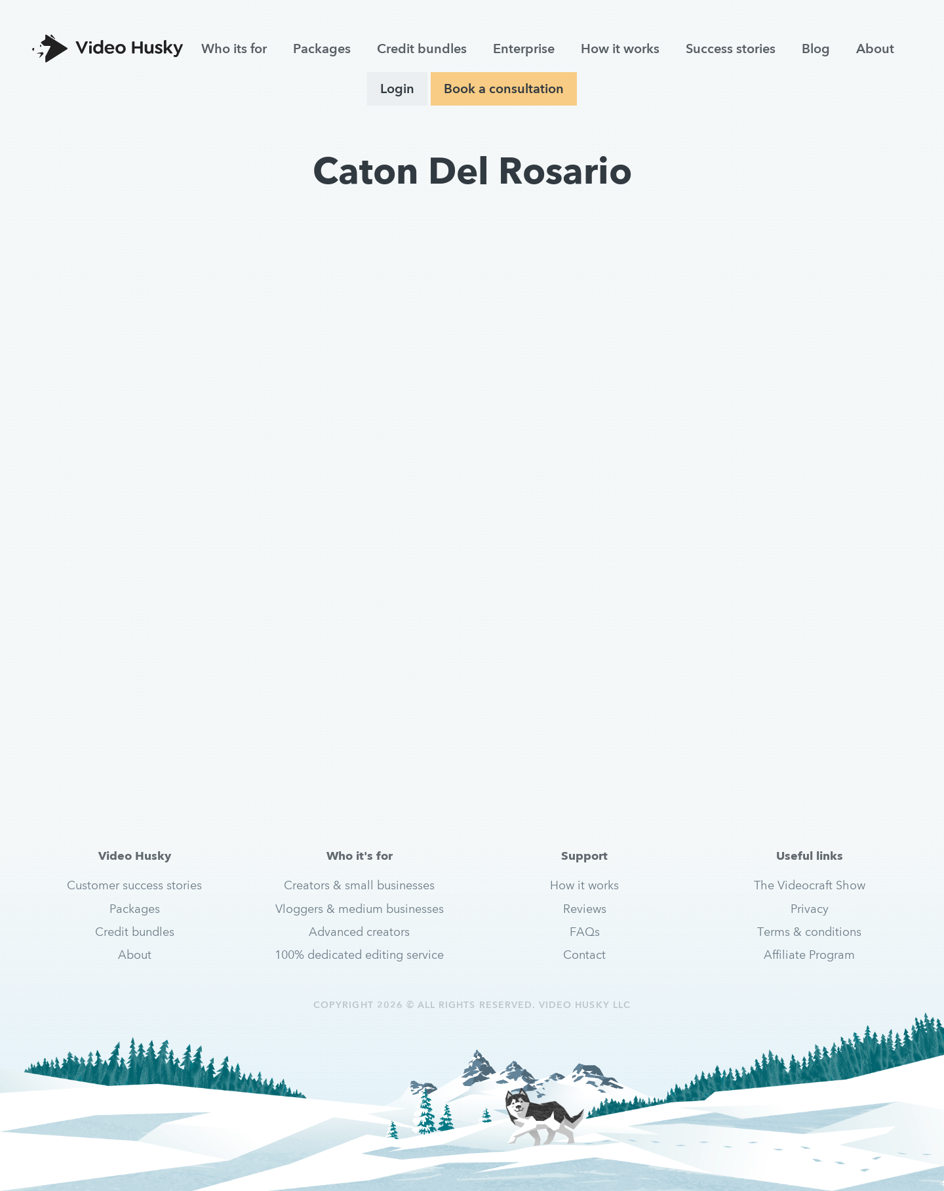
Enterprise (524, 48)
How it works (620, 48)
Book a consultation (504, 88)
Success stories (731, 48)
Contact (584, 954)
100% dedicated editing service (359, 954)
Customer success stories (134, 885)
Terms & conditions (809, 932)
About (875, 48)
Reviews (584, 909)
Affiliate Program (809, 954)
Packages (322, 48)
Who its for (234, 48)
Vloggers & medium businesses (359, 909)
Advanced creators (359, 932)
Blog (816, 48)
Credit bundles (422, 48)
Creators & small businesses (359, 885)
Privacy (810, 909)
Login (397, 88)
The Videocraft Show (809, 885)
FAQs (585, 932)
